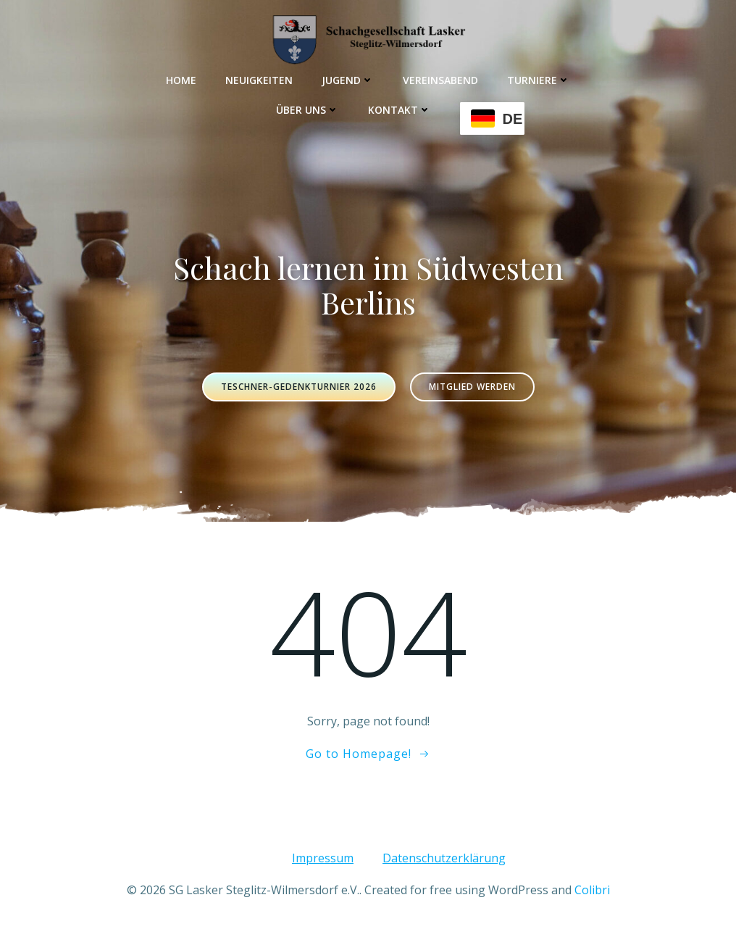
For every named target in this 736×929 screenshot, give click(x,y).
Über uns (307, 110)
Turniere (538, 80)
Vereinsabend (440, 80)
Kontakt (399, 110)
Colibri (592, 890)
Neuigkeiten (259, 80)
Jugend (348, 80)
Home (181, 80)
